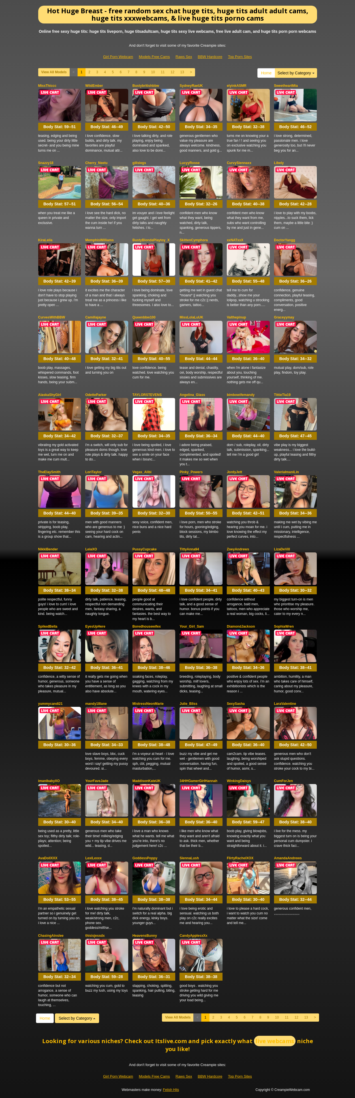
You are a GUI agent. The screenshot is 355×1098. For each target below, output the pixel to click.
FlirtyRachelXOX (240, 858)
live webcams (274, 1041)
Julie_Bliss (188, 704)
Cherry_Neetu (96, 163)
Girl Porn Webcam (118, 57)
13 (182, 72)
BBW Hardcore (210, 57)
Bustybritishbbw (145, 86)
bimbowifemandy (241, 395)
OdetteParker (95, 395)
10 (153, 72)
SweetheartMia (286, 86)
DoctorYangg (284, 240)
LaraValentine (285, 704)
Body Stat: (59, 126)
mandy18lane (96, 704)
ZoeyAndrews (238, 549)
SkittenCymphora (193, 240)
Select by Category (295, 73)
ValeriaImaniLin (286, 472)
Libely (279, 163)
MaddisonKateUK (146, 781)
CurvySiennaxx (239, 163)
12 (172, 72)
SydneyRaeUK (191, 86)
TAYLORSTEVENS (147, 395)
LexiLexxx (93, 858)
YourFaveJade (96, 781)
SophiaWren (284, 626)
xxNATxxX (235, 240)
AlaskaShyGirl (49, 395)
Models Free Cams (154, 57)
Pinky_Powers (190, 472)
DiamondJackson (241, 626)
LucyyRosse (189, 163)
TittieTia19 (282, 395)
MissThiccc (47, 86)
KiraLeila (45, 240)
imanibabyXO (49, 781)
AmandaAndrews (288, 858)
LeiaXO (91, 549)
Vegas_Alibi (141, 472)
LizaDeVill (282, 549)
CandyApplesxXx (193, 936)
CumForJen (283, 781)
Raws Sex (184, 57)
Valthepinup (236, 317)
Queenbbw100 (143, 317)
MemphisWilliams (99, 240)
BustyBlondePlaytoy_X (151, 240)
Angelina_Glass (192, 395)
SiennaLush (189, 858)
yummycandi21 (50, 704)
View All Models (54, 72)
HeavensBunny (144, 936)
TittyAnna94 (189, 549)
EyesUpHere (95, 626)
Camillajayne (95, 317)
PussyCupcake (144, 549)
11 (162, 72)
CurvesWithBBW (51, 317)
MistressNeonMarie (148, 704)
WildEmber (94, 86)
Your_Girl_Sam (191, 626)
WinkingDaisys (239, 781)
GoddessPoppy (144, 858)
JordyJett (234, 472)
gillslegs (139, 163)
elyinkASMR (236, 86)
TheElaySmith (49, 472)
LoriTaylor (93, 472)
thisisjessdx (95, 936)
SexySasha (236, 704)
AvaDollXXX (47, 858)
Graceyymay (284, 317)
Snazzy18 (46, 163)
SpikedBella (47, 626)
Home (266, 73)
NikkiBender (48, 549)
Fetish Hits (171, 1090)
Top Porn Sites (240, 57)
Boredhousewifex (146, 626)
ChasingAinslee (51, 936)
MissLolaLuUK (191, 317)
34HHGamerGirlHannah (198, 781)
